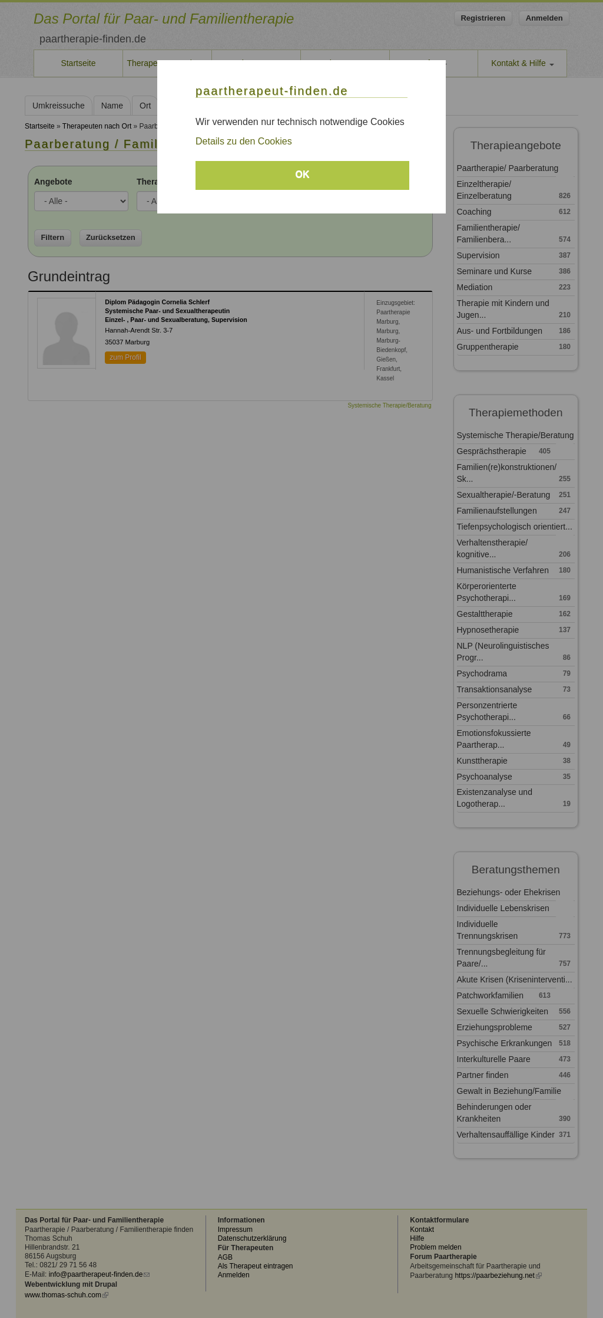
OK (303, 174)
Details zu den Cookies (244, 141)
